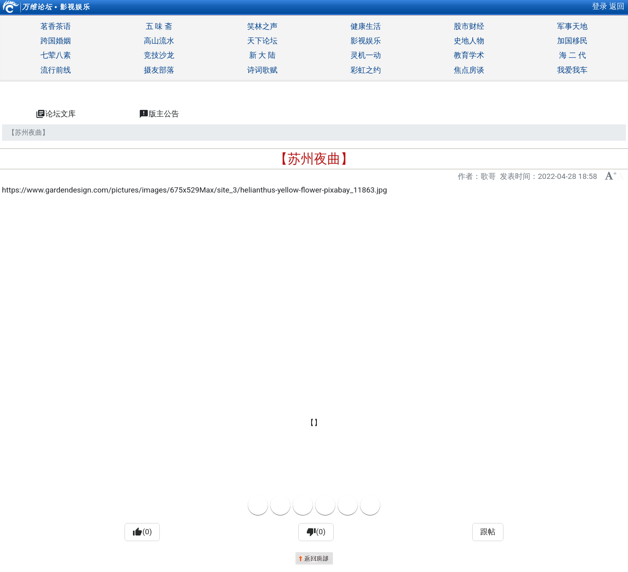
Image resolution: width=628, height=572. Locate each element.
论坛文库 (56, 114)
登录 (599, 6)
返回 (616, 6)
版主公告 (159, 114)
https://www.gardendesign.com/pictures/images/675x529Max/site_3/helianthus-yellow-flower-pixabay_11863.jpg (194, 190)
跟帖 (487, 531)
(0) (142, 532)
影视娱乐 (75, 7)
